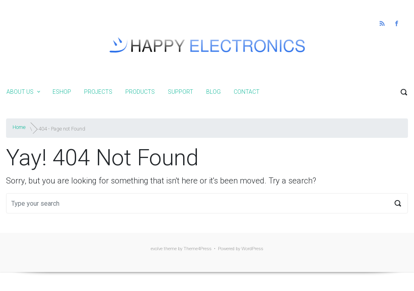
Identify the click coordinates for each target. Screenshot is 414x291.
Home (19, 127)
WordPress (252, 248)
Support (180, 92)
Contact (247, 92)
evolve (157, 248)
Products (140, 92)
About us (20, 92)
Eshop (62, 92)
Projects (98, 92)
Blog (213, 92)
